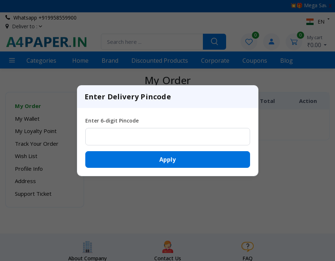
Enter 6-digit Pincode (112, 120)
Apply (167, 159)
